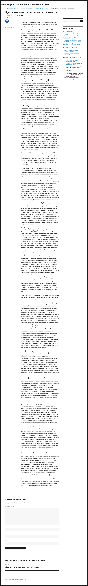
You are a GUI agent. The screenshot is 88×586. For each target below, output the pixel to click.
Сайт (6, 540)
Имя (7, 527)
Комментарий (10, 506)
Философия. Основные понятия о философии (25, 4)
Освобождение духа (69, 38)
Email (7, 533)
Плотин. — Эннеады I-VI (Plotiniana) (72, 56)
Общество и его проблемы (70, 43)
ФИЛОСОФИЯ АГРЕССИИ (70, 37)
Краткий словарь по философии (71, 35)
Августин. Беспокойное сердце (71, 50)
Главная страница (68, 31)
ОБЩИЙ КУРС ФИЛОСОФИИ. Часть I (72, 40)
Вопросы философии (69, 51)
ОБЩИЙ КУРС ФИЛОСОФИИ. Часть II (72, 41)
